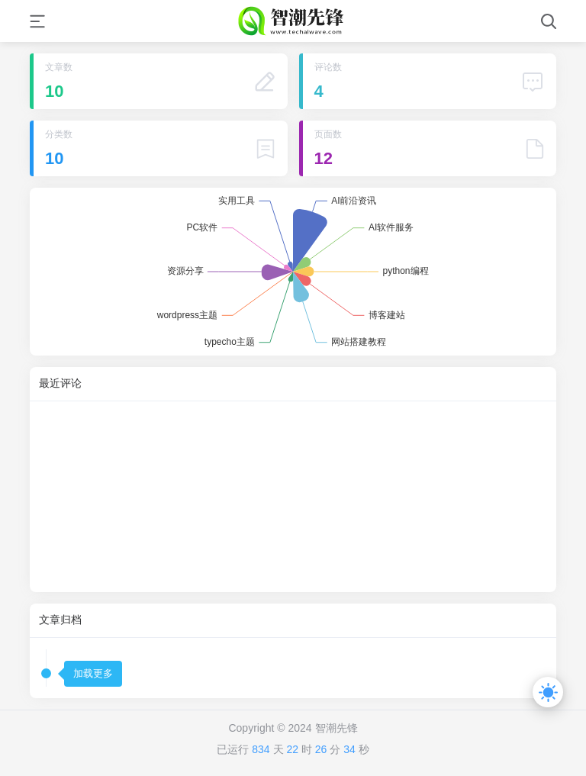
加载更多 (93, 673)
